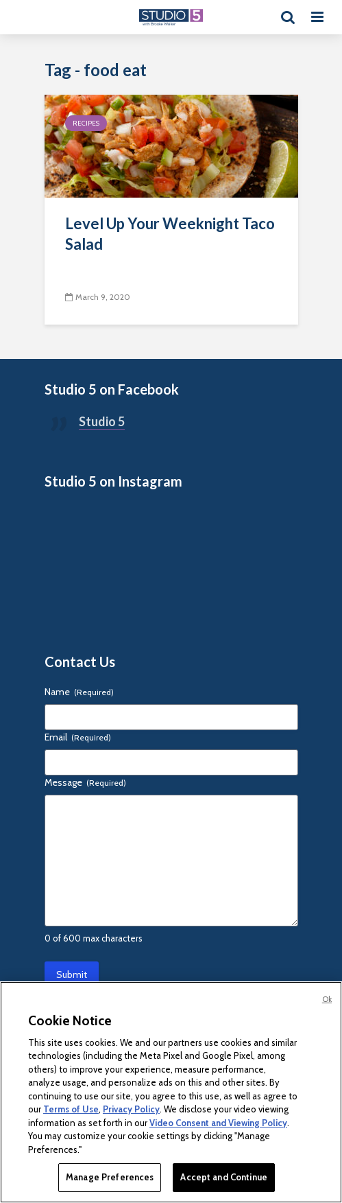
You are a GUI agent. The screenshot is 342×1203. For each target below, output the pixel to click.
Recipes (86, 123)
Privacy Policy (131, 1108)
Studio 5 (102, 421)
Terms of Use (71, 1108)
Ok (327, 999)
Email (78, 737)
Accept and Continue (223, 1176)
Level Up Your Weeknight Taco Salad (170, 233)
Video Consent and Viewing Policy (218, 1122)
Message (85, 782)
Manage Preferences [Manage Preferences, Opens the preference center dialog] (110, 1176)
